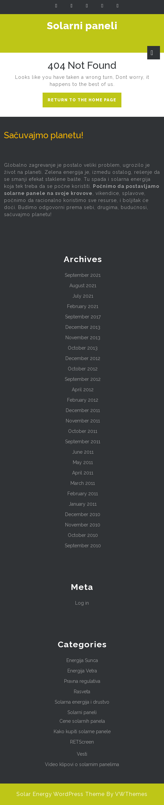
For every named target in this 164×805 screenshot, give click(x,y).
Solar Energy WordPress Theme (60, 794)
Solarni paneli (82, 26)
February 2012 (82, 400)
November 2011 (83, 420)
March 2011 (82, 483)
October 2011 (82, 431)
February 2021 (82, 306)
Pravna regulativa (82, 681)
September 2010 (83, 545)
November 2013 (82, 337)
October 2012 (83, 368)
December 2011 (83, 410)
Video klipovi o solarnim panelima (82, 764)
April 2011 (82, 472)
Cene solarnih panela (82, 721)
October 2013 (83, 348)
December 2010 (82, 514)
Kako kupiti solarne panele (82, 731)
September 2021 (83, 275)
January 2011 (83, 504)
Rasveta (82, 691)
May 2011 (83, 462)
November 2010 (82, 524)
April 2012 (83, 389)
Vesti (82, 754)
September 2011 (82, 441)
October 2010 (83, 535)
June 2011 (83, 452)
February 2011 (82, 493)
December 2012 (82, 358)
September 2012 (83, 379)
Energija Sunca (82, 660)
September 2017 (83, 316)
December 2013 (82, 327)
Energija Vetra (82, 670)
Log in (82, 603)
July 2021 (82, 296)
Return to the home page (84, 101)
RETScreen (82, 742)
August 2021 (82, 285)
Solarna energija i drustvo (82, 702)
